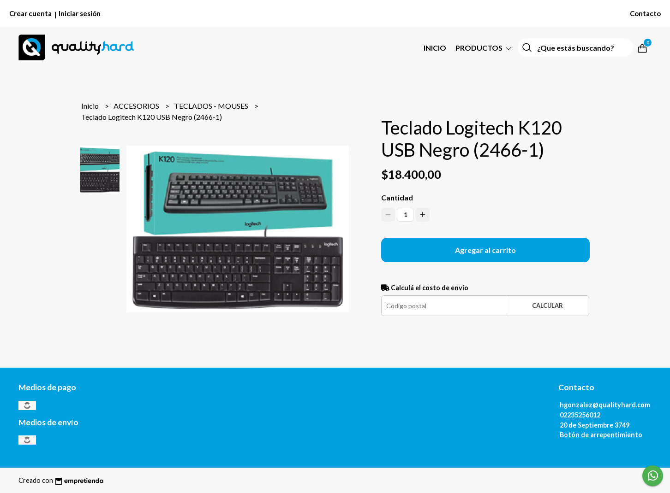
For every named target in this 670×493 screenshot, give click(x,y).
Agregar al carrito (485, 250)
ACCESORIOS (137, 105)
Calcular (547, 305)
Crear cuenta (30, 13)
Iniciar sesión (80, 13)
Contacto (645, 13)
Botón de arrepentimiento (601, 435)
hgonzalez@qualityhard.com (605, 405)
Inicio (435, 47)
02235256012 (580, 415)
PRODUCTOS (484, 47)
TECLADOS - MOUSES (212, 105)
